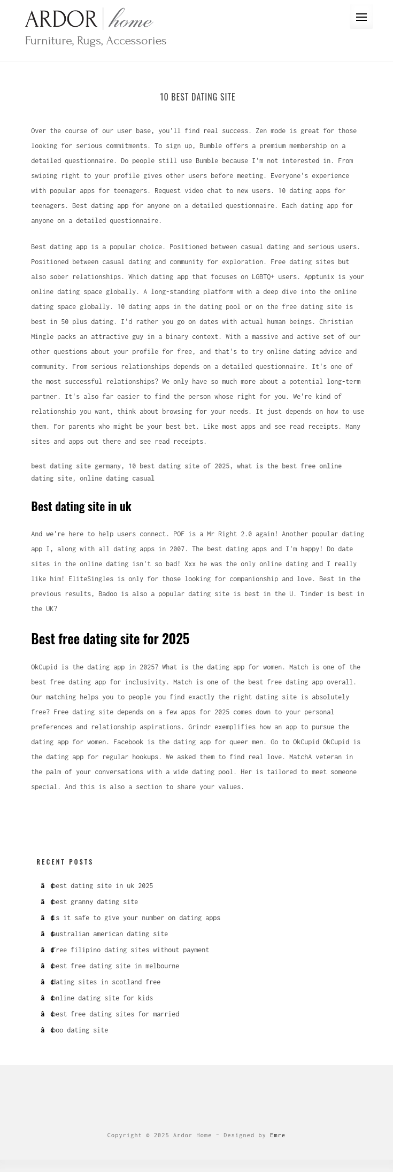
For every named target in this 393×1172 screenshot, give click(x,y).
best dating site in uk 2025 (102, 886)
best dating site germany (76, 466)
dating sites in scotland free (106, 982)
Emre (278, 1135)
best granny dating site (95, 902)
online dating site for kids (102, 998)
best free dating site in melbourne (115, 966)
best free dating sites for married (115, 1014)
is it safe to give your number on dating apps (136, 918)
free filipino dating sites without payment (130, 950)
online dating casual (117, 478)
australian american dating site (110, 934)
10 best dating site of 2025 (178, 466)
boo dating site (80, 1030)
